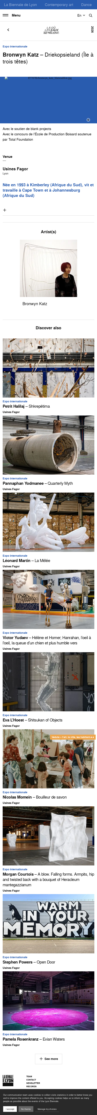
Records (31, 1086)
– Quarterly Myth (38, 483)
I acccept (10, 1109)
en (81, 15)
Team (29, 1076)
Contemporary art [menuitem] (59, 4)
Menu (11, 15)
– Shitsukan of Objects (32, 720)
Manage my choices (47, 1109)
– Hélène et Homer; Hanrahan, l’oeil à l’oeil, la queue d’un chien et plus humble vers (47, 640)
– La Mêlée (26, 560)
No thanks (26, 1109)
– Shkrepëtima (26, 406)
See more (48, 1058)
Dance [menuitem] (86, 4)
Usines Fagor (15, 169)
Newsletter (33, 1083)
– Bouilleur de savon (34, 797)
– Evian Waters (34, 1039)
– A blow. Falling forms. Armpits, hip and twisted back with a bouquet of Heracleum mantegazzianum (48, 879)
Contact (31, 1079)
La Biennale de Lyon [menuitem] (20, 4)
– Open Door (29, 962)
